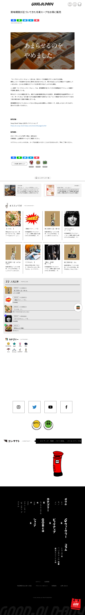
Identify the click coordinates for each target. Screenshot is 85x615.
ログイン (38, 581)
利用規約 (54, 585)
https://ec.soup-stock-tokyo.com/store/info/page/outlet (28, 126)
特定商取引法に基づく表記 (24, 585)
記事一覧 (61, 521)
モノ (59, 502)
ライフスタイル (41, 507)
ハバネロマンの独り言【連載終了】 (59, 555)
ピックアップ (21, 506)
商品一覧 (31, 521)
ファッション (25, 506)
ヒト (62, 502)
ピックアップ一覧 (43, 178)
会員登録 (47, 581)
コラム (18, 503)
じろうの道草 (62, 550)
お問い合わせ (64, 585)
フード (28, 502)
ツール (34, 502)
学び (31, 502)
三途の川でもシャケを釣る (55, 554)
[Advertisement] (43, 363)
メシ (55, 502)
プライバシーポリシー (42, 585)
